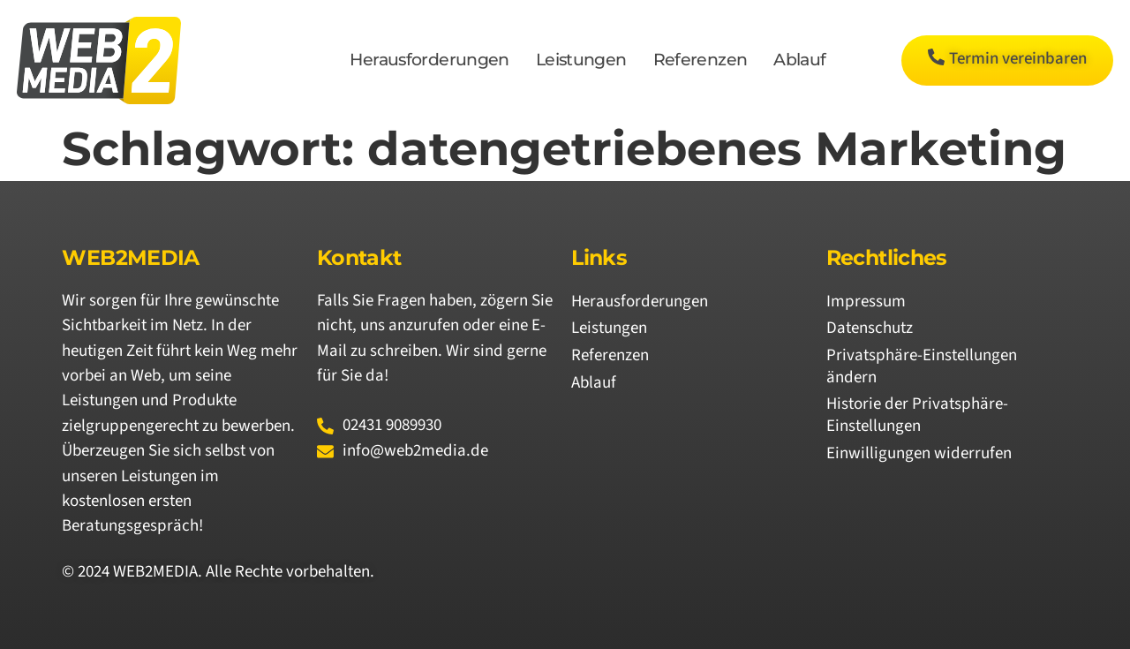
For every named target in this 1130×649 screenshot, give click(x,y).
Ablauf (799, 59)
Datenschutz (869, 328)
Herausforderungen (429, 59)
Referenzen (700, 59)
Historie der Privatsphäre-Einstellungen (917, 415)
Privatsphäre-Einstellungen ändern (921, 366)
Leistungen (581, 59)
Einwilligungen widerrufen (919, 453)
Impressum (866, 301)
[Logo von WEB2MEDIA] (99, 60)
